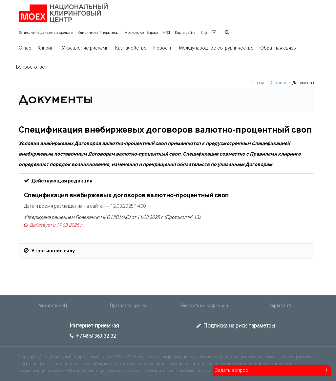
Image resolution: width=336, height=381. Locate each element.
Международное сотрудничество (216, 48)
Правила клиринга (128, 305)
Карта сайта (185, 33)
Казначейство (131, 48)
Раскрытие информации (204, 305)
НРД (166, 33)
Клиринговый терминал (98, 33)
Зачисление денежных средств (46, 33)
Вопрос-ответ (31, 67)
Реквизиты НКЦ (52, 305)
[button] (215, 32)
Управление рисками (85, 48)
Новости (163, 48)
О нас (25, 48)
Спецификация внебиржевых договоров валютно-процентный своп (126, 195)
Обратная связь (278, 48)
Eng (203, 33)
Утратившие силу (49, 251)
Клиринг (46, 48)
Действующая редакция (58, 181)
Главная (257, 83)
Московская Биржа (141, 33)
